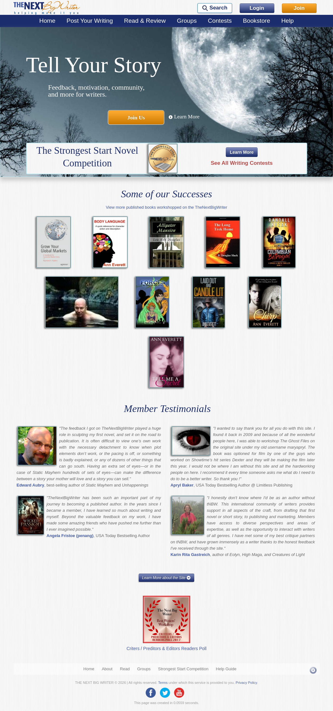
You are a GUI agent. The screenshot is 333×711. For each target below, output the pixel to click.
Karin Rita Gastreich (190, 554)
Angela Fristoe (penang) (70, 535)
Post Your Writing (90, 20)
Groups (187, 20)
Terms (163, 682)
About (107, 668)
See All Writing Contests (241, 163)
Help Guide (226, 668)
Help (287, 20)
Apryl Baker (182, 485)
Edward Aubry (30, 485)
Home (47, 20)
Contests (220, 20)
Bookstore (256, 20)
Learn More (184, 117)
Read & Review (145, 20)
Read (125, 668)
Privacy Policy (246, 682)
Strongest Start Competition (183, 668)
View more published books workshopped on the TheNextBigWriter (166, 207)
